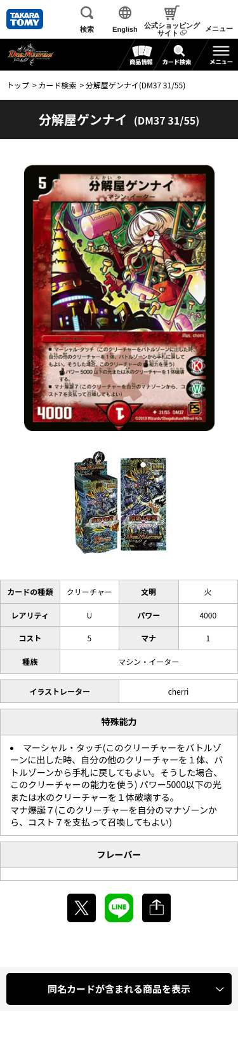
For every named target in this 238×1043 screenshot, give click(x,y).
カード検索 (57, 84)
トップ (17, 84)
